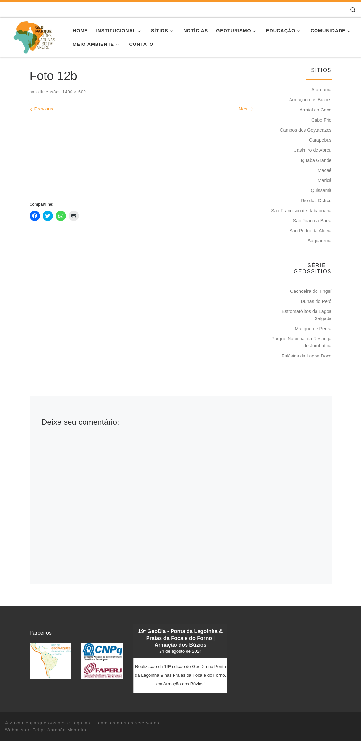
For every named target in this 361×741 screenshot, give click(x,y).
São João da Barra (312, 220)
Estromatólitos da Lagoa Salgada (307, 315)
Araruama (321, 89)
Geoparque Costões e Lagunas (56, 723)
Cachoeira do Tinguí (311, 291)
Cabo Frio (321, 120)
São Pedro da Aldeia (311, 230)
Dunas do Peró (316, 301)
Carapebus (320, 140)
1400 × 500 (73, 92)
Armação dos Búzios (310, 99)
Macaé (325, 170)
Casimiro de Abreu (312, 150)
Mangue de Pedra (313, 328)
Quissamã (321, 190)
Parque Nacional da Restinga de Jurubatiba (301, 342)
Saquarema (320, 240)
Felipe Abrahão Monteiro (59, 729)
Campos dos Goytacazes (305, 130)
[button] (51, 661)
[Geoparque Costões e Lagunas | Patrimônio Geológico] (34, 36)
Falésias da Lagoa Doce (307, 355)
